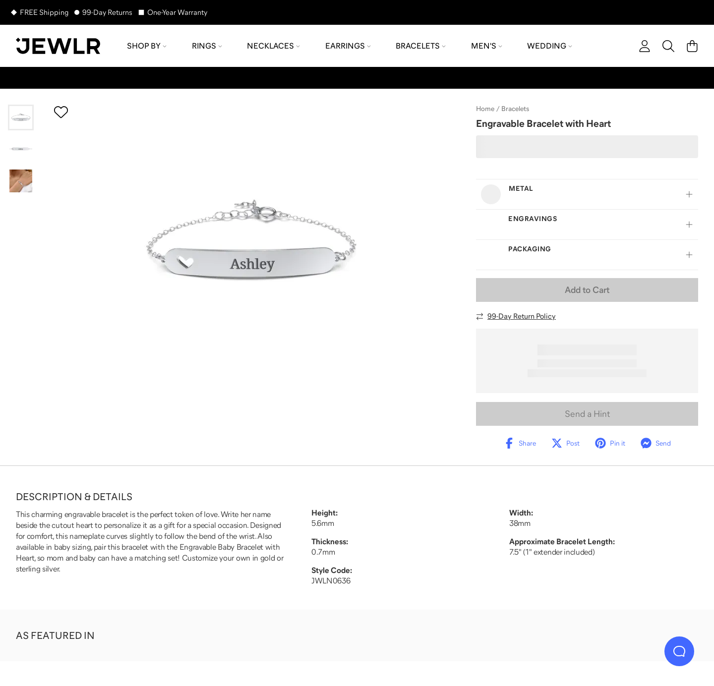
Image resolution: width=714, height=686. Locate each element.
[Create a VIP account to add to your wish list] (61, 112)
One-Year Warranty (177, 12)
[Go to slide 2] (21, 149)
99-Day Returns (107, 12)
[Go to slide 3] (21, 181)
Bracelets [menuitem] (421, 46)
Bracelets (515, 108)
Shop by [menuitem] (147, 46)
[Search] (668, 46)
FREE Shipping (44, 12)
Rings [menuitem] (207, 46)
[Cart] (692, 46)
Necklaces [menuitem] (273, 46)
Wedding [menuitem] (549, 46)
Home (485, 108)
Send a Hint (587, 413)
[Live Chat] (679, 651)
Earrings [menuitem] (348, 46)
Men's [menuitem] (486, 46)
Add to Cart (587, 290)
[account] (645, 46)
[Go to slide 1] (21, 117)
